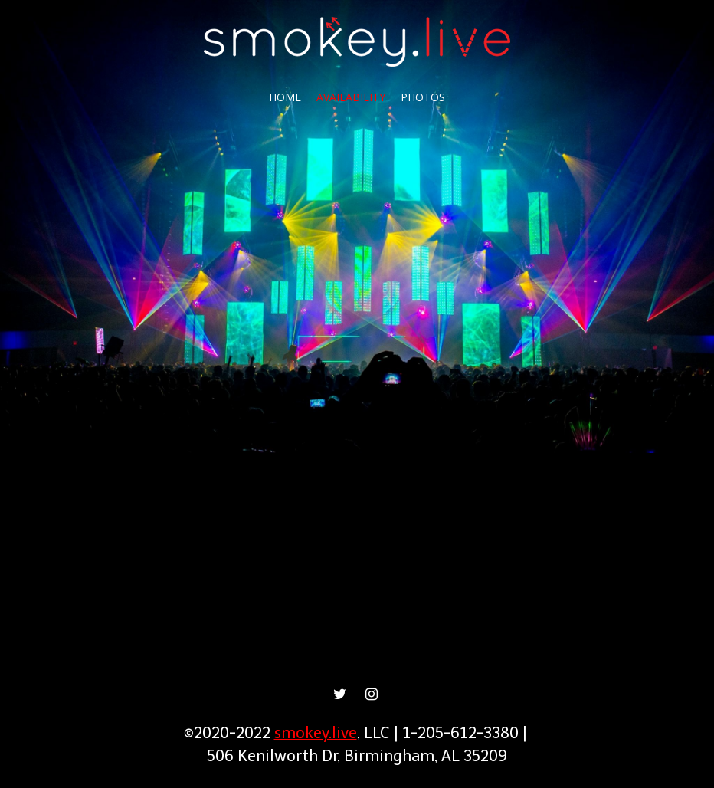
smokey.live (315, 733)
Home (285, 97)
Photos (423, 97)
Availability (350, 97)
